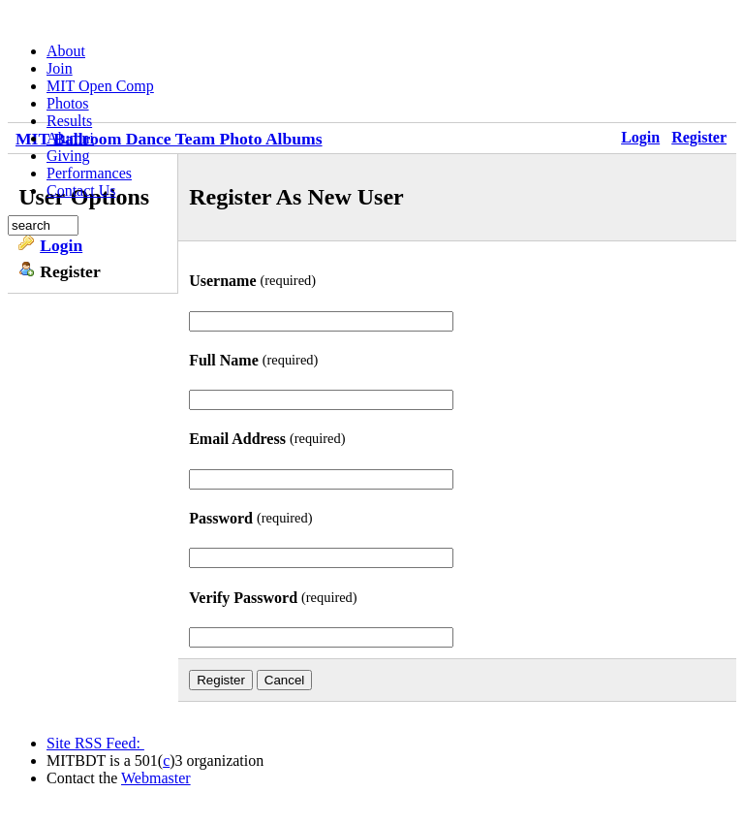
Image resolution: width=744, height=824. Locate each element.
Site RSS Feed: (95, 743)
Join (59, 68)
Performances (89, 173)
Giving (67, 155)
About (65, 51)
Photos (67, 103)
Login (61, 245)
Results (69, 120)
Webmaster (156, 778)
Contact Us (81, 190)
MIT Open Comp (100, 86)
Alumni (70, 138)
